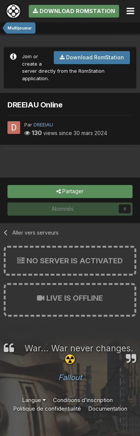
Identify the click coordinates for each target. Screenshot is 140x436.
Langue (34, 400)
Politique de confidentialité (47, 408)
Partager (70, 191)
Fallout (70, 377)
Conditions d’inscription (83, 400)
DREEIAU (43, 125)
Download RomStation (74, 11)
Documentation (107, 408)
